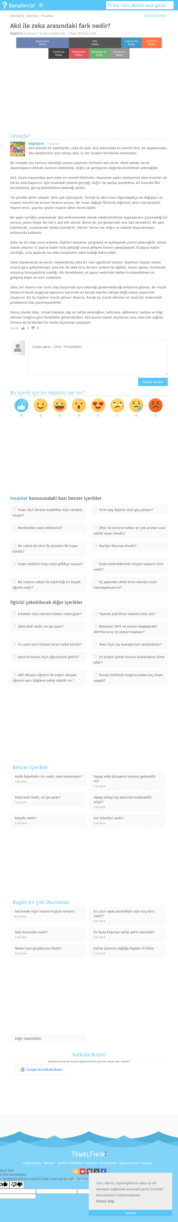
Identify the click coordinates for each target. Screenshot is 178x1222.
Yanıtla (14, 328)
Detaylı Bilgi (105, 1201)
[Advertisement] (89, 94)
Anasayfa (17, 16)
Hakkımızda (32, 1163)
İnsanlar (47, 16)
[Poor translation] (17, 1185)
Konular (32, 16)
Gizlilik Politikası (70, 1163)
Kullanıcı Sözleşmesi (101, 1163)
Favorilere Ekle (153, 16)
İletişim (49, 1163)
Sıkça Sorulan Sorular (136, 1163)
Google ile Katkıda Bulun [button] (41, 1069)
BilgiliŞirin (16, 33)
